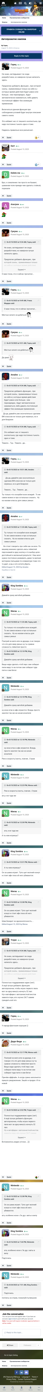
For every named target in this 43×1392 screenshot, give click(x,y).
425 (23, 173)
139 (19, 940)
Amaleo (14, 374)
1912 (26, 586)
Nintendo (15, 686)
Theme (35, 1377)
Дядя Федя (16, 1041)
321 (20, 231)
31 (19, 611)
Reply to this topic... (13, 1332)
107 (20, 375)
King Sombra (17, 585)
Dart (13, 146)
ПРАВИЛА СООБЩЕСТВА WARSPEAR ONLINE (21, 30)
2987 (22, 204)
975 (17, 146)
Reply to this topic (21, 56)
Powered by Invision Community (21, 1382)
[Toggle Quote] (5, 242)
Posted (20, 68)
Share (10, 1345)
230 (22, 686)
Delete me (15, 173)
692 (24, 1041)
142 (19, 64)
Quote (9, 138)
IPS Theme (7, 1377)
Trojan (14, 940)
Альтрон (15, 204)
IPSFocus (16, 1377)
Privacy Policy (11, 1379)
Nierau (14, 611)
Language (26, 1377)
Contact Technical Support (27, 1379)
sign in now (12, 1319)
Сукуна (14, 231)
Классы (16, 48)
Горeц (5, 45)
